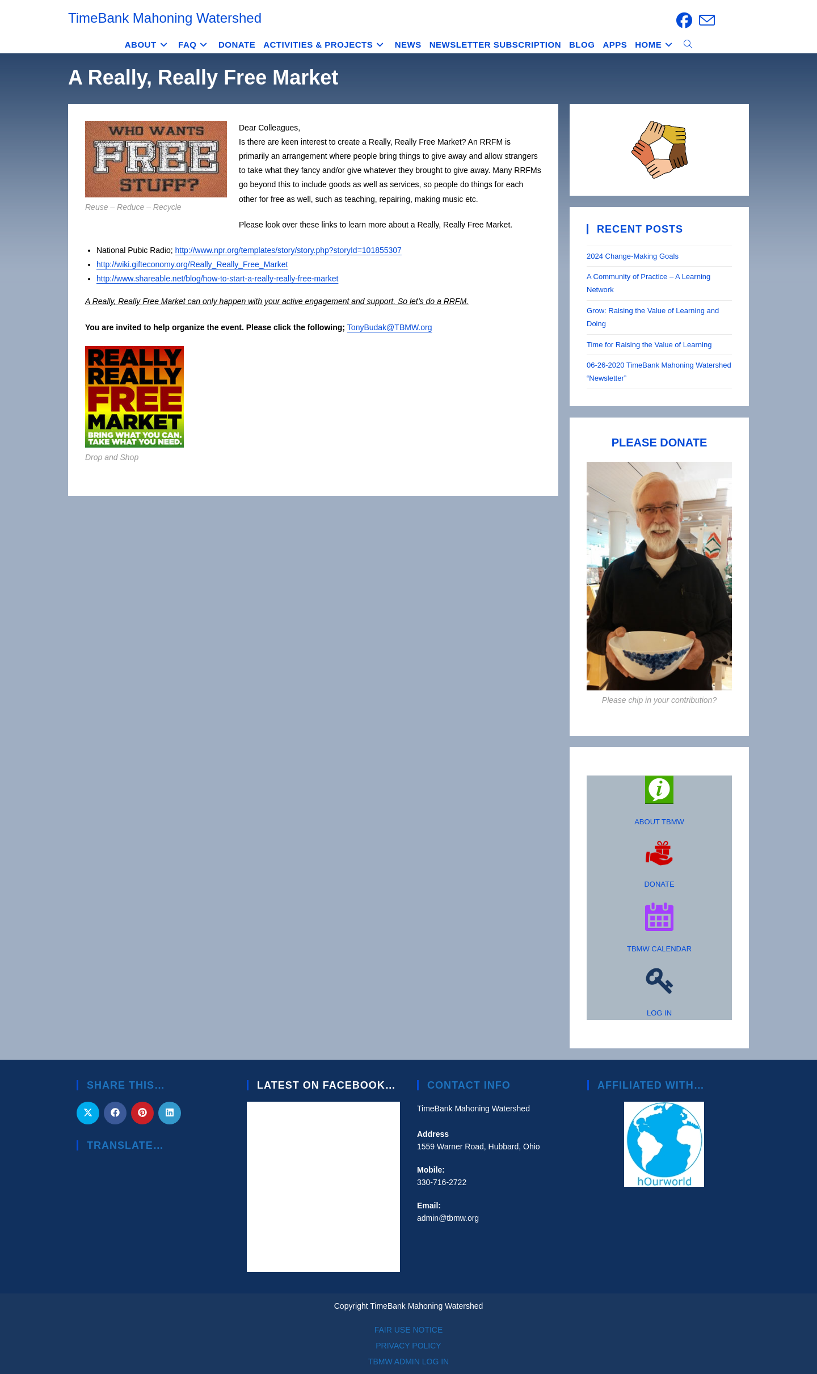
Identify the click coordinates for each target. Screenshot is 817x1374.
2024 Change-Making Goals (633, 256)
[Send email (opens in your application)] (705, 20)
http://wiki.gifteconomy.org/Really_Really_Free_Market (192, 264)
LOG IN (659, 1013)
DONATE (659, 884)
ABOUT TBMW (659, 821)
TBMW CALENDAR (659, 949)
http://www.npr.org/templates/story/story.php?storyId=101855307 (288, 250)
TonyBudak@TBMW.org (389, 327)
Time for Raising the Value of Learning (650, 344)
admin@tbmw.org (448, 1218)
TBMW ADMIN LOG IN (408, 1361)
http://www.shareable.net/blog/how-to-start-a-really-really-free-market (217, 278)
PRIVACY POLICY (408, 1345)
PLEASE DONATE (659, 442)
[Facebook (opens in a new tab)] (684, 20)
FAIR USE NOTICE (408, 1329)
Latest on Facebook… (326, 1085)
